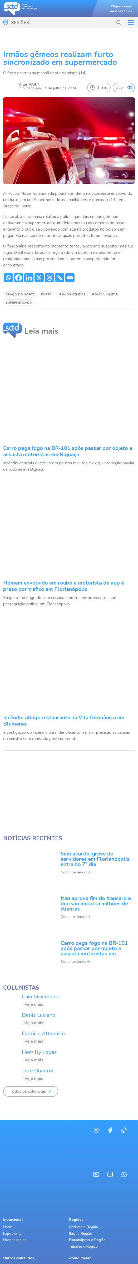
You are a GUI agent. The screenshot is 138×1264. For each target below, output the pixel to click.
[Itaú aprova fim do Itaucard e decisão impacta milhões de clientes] (69, 911)
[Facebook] (18, 277)
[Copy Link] (59, 277)
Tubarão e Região (83, 1246)
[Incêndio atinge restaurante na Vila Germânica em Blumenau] (69, 678)
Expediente (12, 1233)
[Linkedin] (28, 277)
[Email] (70, 277)
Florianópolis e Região (87, 1239)
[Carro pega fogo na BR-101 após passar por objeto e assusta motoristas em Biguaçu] (69, 409)
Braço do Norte (20, 294)
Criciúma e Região (83, 1226)
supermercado (19, 302)
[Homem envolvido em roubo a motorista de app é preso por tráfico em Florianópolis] (69, 544)
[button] (119, 23)
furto (46, 294)
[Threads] (49, 277)
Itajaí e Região (80, 1233)
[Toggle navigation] (131, 23)
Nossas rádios (14, 1239)
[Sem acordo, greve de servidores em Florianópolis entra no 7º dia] (69, 866)
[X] (39, 277)
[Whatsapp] (8, 277)
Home (8, 1226)
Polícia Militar (105, 294)
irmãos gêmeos (71, 294)
